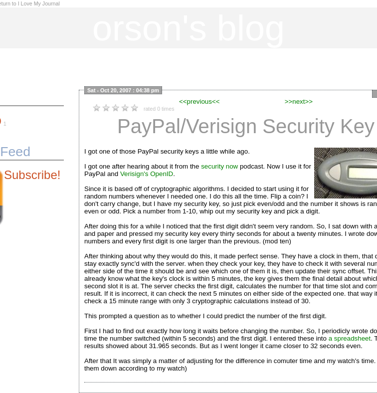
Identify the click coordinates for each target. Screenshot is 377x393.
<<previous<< (199, 101)
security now (219, 166)
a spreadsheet (350, 338)
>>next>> (299, 101)
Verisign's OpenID (146, 174)
